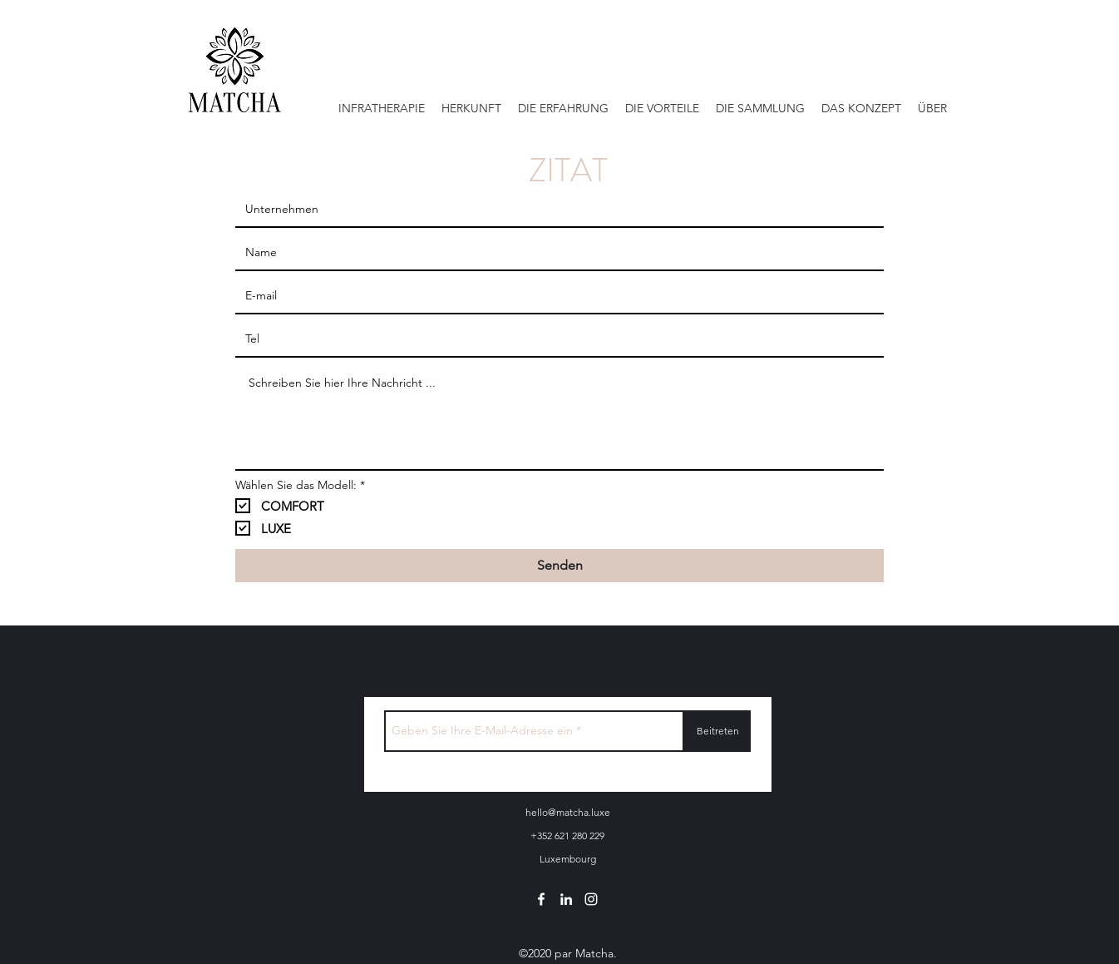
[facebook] (541, 899)
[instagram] (591, 899)
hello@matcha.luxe (567, 812)
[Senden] (559, 565)
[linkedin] (566, 899)
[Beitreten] (717, 731)
